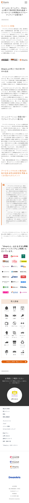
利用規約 (14, 495)
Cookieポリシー (14, 492)
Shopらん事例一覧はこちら (14, 361)
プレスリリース (7, 421)
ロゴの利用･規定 (14, 497)
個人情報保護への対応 (14, 489)
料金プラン (6, 433)
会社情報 (14, 486)
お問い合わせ (6, 435)
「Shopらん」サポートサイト (10, 445)
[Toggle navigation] (26, 3)
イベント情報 (6, 426)
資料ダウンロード (7, 438)
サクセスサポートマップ (9, 429)
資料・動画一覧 (7, 441)
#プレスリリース (5, 19)
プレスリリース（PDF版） (8, 26)
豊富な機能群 (6, 417)
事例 (4, 414)
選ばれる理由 (6, 408)
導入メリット (6, 411)
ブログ (4, 423)
